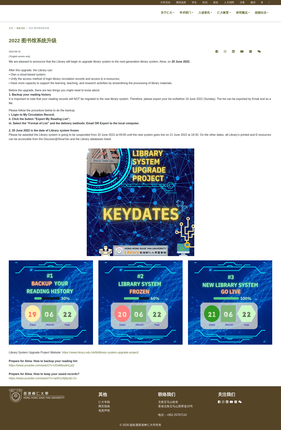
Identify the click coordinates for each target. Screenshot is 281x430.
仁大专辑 (104, 401)
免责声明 (104, 410)
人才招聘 (229, 2)
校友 (215, 2)
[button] (167, 13)
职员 (205, 2)
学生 (194, 2)
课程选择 (181, 2)
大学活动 (165, 2)
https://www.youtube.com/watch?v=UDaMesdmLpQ (41, 365)
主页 (11, 28)
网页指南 (104, 406)
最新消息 (20, 28)
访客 (242, 2)
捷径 (253, 2)
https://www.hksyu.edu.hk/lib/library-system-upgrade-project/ (100, 352)
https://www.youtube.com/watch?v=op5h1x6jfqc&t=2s (43, 378)
